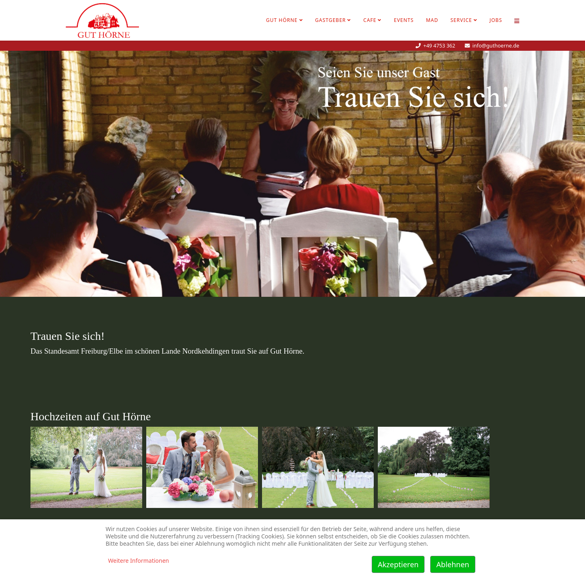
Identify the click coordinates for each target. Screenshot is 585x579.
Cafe (369, 20)
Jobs (496, 20)
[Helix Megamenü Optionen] (516, 20)
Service (461, 20)
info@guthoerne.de (495, 45)
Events (404, 20)
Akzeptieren (398, 564)
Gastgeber (330, 20)
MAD (432, 20)
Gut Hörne (282, 20)
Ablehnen (452, 564)
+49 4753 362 (439, 45)
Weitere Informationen (138, 560)
